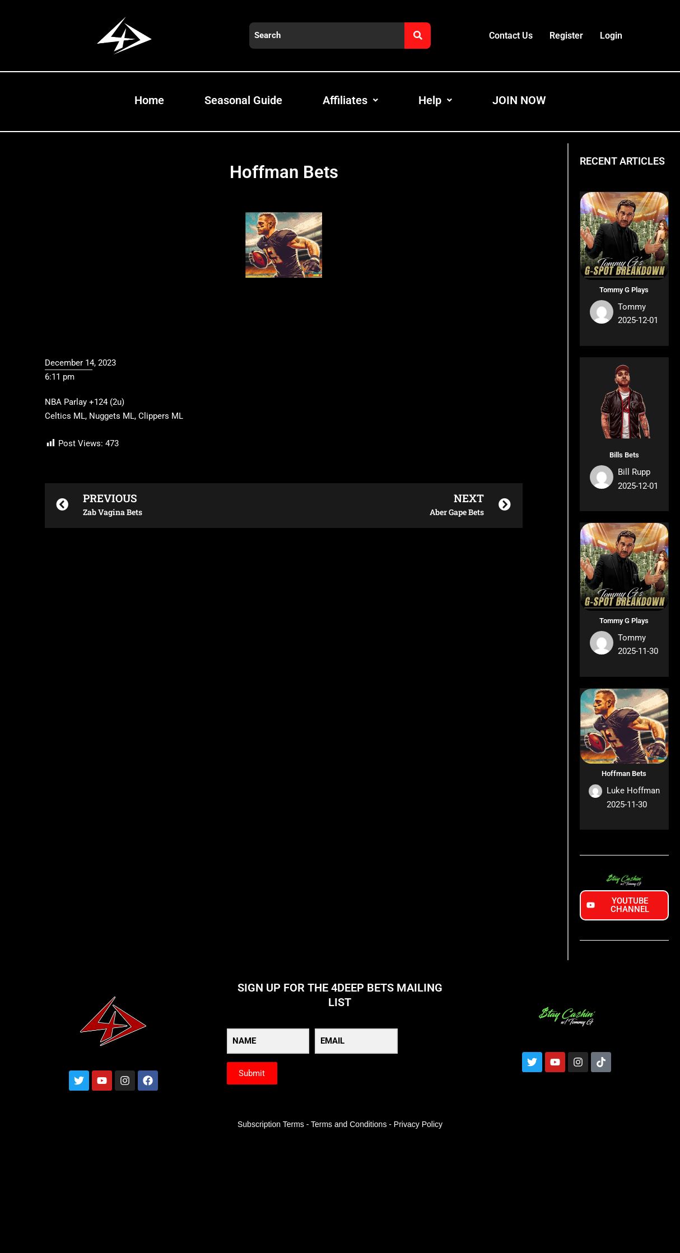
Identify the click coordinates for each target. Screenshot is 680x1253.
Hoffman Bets (624, 773)
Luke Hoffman (633, 791)
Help (435, 100)
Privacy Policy (418, 1124)
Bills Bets (624, 455)
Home (149, 100)
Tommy (632, 307)
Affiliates (350, 100)
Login (611, 35)
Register (566, 35)
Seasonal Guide (243, 100)
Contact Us (511, 35)
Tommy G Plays (624, 290)
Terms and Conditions (348, 1124)
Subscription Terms (270, 1124)
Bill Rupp (634, 472)
